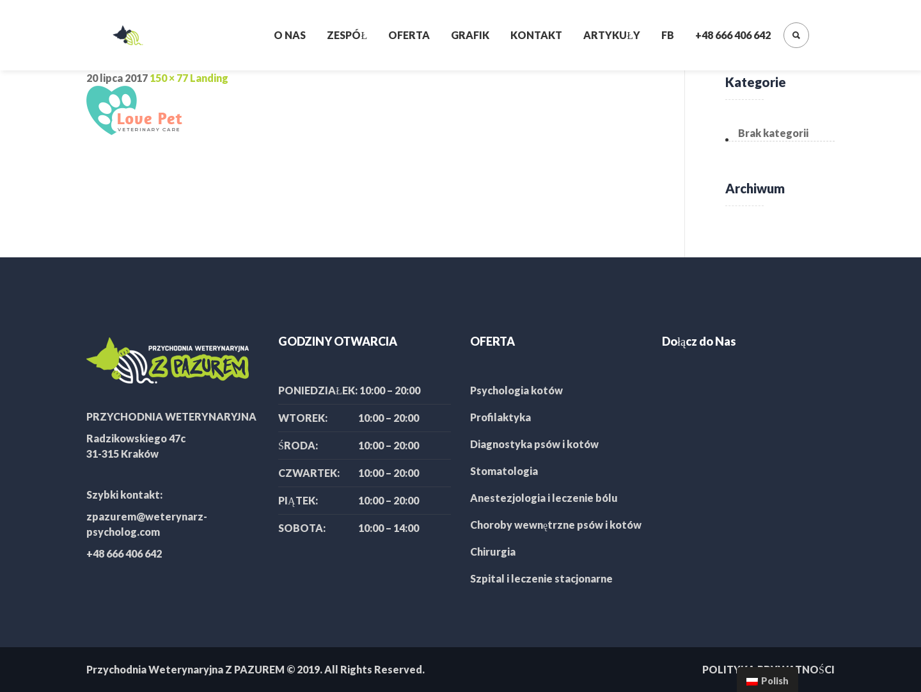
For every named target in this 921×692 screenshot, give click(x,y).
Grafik (470, 35)
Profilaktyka (500, 417)
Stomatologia (504, 471)
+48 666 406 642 (733, 35)
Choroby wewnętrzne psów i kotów (556, 525)
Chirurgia (493, 551)
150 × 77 (169, 78)
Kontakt (536, 35)
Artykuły (611, 35)
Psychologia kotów (516, 390)
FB (667, 35)
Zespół (347, 35)
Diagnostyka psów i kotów (534, 444)
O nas (290, 35)
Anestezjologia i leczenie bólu (544, 498)
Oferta (409, 35)
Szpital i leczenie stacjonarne (541, 578)
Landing (209, 78)
